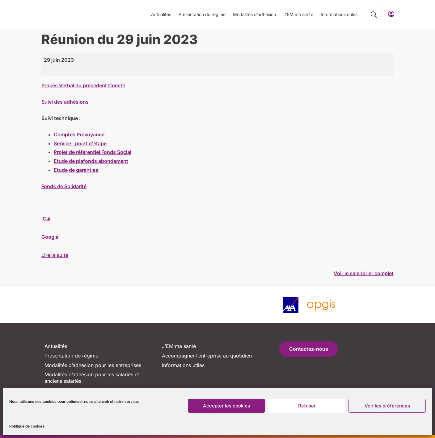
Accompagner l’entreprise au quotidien (207, 356)
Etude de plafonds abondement (91, 161)
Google (49, 237)
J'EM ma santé (298, 14)
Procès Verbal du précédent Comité (83, 85)
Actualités (161, 14)
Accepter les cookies (226, 406)
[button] (374, 14)
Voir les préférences (387, 406)
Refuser (307, 406)
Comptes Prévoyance (79, 134)
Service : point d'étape (80, 143)
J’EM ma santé (179, 346)
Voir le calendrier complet (364, 273)
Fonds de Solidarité (64, 186)
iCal (45, 219)
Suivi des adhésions (65, 102)
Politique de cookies (26, 426)
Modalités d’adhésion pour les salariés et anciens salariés (91, 377)
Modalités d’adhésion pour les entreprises (92, 365)
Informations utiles (339, 14)
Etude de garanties (76, 170)
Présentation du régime (202, 14)
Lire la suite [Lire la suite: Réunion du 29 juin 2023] (54, 255)
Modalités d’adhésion (254, 14)
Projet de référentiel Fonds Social (92, 152)
